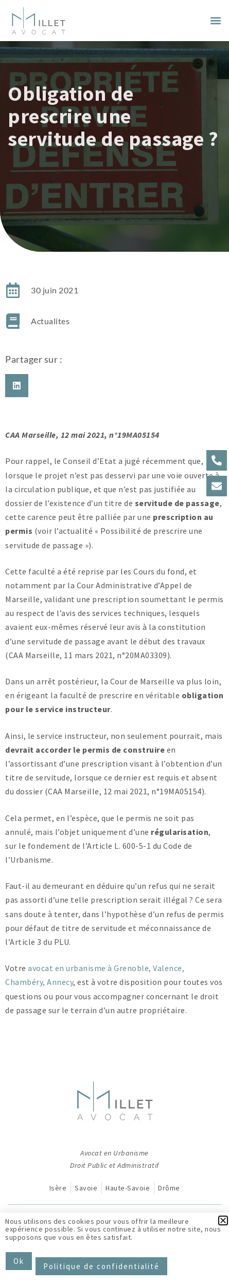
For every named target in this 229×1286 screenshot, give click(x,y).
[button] (215, 20)
